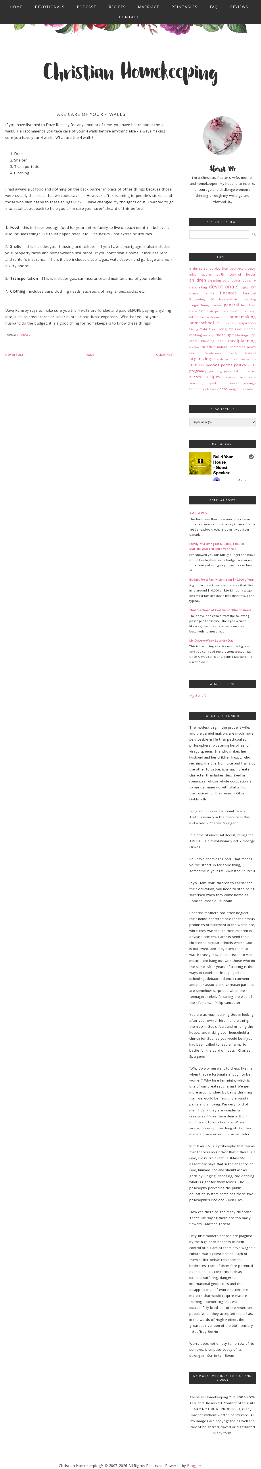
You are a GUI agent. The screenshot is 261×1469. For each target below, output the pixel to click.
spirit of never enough (232, 383)
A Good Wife (198, 513)
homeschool (201, 322)
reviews (230, 377)
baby (252, 268)
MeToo (194, 347)
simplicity (196, 383)
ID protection (226, 323)
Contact (129, 17)
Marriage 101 (245, 335)
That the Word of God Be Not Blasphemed (220, 610)
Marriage (148, 6)
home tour (219, 317)
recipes (212, 376)
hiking (194, 317)
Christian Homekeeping (130, 73)
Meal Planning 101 (207, 341)
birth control (229, 274)
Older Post (165, 355)
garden (216, 305)
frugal (194, 305)
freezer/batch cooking (237, 299)
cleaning (214, 280)
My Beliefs (198, 695)
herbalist (249, 311)
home (204, 317)
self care (247, 377)
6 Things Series (201, 268)
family (209, 293)
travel (211, 389)
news (251, 347)
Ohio (193, 353)
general (231, 304)
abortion (221, 268)
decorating (198, 287)
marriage (224, 334)
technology (197, 389)
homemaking (242, 316)
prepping (215, 371)
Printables (185, 6)
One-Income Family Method (230, 353)
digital (244, 287)
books (251, 274)
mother (207, 346)
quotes (195, 377)
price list (231, 371)
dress (194, 293)
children (197, 280)
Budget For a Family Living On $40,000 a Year (221, 580)
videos (222, 389)
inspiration (247, 323)
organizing (200, 358)
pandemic (221, 359)
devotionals (224, 286)
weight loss (237, 389)
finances (23, 334)
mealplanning (242, 340)
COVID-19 (249, 280)
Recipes (117, 6)
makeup (208, 335)
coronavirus (232, 280)
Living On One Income (236, 329)
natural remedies (231, 347)
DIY (253, 287)
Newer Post (14, 355)
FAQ (214, 6)
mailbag (195, 335)
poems (226, 365)
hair (244, 305)
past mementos (244, 359)
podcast (212, 365)
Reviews (239, 6)
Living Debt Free (202, 329)
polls (252, 365)
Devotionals (50, 6)
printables (248, 371)
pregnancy (197, 371)
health (235, 311)
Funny (205, 305)
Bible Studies (200, 274)
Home (16, 6)
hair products (217, 311)
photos (196, 364)
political (240, 365)
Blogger (194, 1465)
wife (250, 389)
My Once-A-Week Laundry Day (211, 640)
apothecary (237, 268)
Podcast (86, 6)
